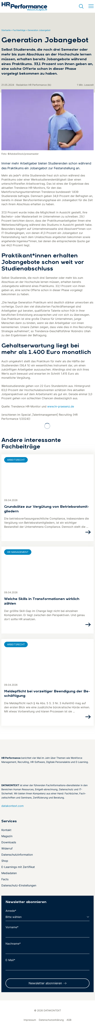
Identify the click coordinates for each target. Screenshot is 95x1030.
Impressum (30, 1019)
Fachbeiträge (19, 30)
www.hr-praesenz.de (60, 406)
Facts (4, 879)
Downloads (8, 842)
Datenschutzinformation (17, 854)
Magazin (6, 836)
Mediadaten (9, 873)
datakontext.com (12, 806)
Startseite (6, 30)
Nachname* (13, 943)
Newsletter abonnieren (45, 983)
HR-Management (17, 552)
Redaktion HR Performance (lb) (33, 84)
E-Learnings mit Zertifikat (18, 867)
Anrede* (11, 910)
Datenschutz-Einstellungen (18, 885)
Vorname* (12, 927)
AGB (69, 1019)
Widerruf (7, 848)
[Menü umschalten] (91, 6)
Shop (4, 860)
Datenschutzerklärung (51, 1019)
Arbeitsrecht (16, 459)
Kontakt (6, 830)
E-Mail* (10, 960)
